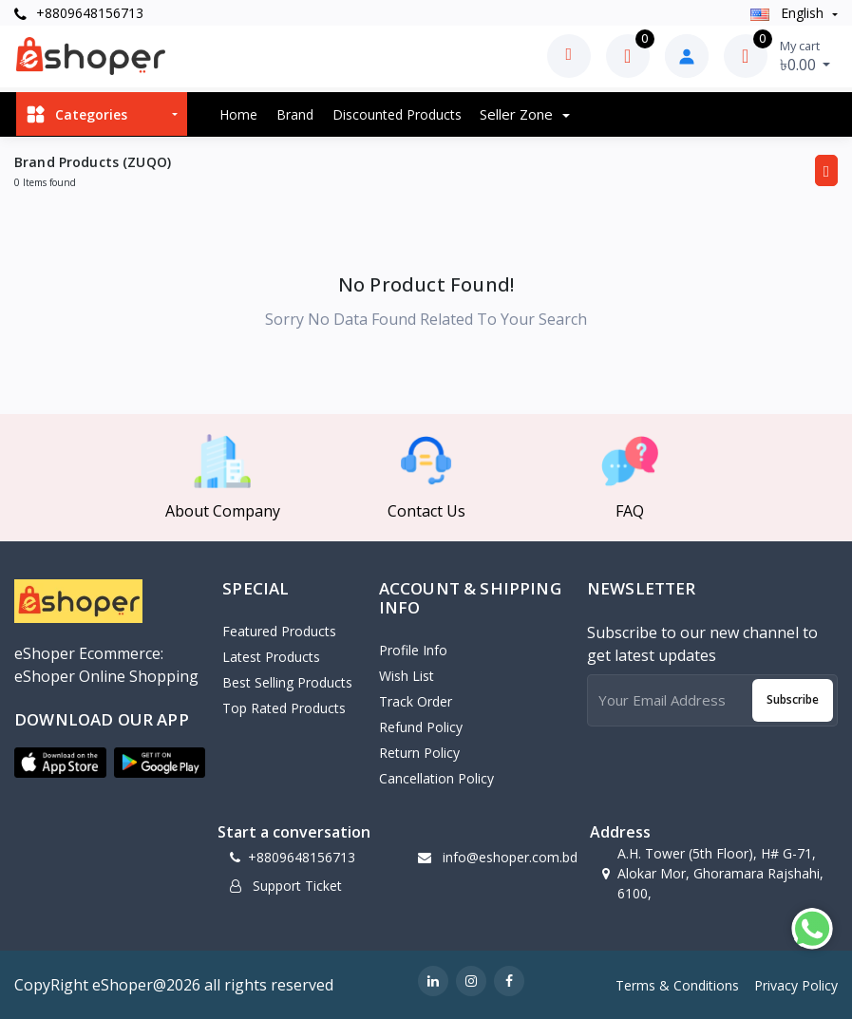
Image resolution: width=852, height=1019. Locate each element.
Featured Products (279, 631)
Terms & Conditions (677, 985)
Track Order (415, 701)
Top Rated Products (284, 708)
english (788, 13)
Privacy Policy (796, 985)
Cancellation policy (436, 778)
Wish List (406, 676)
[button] (60, 762)
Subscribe (793, 699)
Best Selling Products (287, 682)
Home (238, 114)
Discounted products (397, 114)
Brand (294, 114)
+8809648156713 (78, 13)
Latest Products (271, 657)
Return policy (419, 753)
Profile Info (413, 650)
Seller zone (518, 113)
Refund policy (421, 727)
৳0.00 (805, 56)
